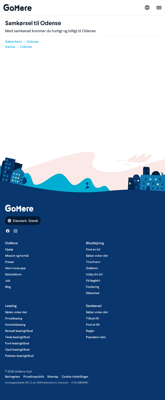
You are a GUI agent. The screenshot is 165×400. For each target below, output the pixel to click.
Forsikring (92, 287)
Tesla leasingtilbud (17, 337)
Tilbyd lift (92, 318)
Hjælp (9, 249)
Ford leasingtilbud (17, 343)
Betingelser (12, 376)
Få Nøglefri (93, 280)
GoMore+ (92, 268)
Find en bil (93, 249)
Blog (8, 287)
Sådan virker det (97, 255)
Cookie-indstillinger (75, 376)
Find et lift (93, 324)
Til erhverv (93, 262)
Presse (9, 262)
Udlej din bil (94, 274)
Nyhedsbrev (13, 274)
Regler (90, 331)
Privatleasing (13, 318)
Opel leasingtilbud (17, 349)
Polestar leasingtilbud (19, 355)
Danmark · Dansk (23, 221)
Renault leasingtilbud (19, 331)
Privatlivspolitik (33, 376)
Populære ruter (96, 337)
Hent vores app (15, 268)
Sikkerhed (92, 293)
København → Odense (22, 41)
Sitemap (52, 376)
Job (7, 280)
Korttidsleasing (15, 324)
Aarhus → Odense (18, 47)
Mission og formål (17, 255)
